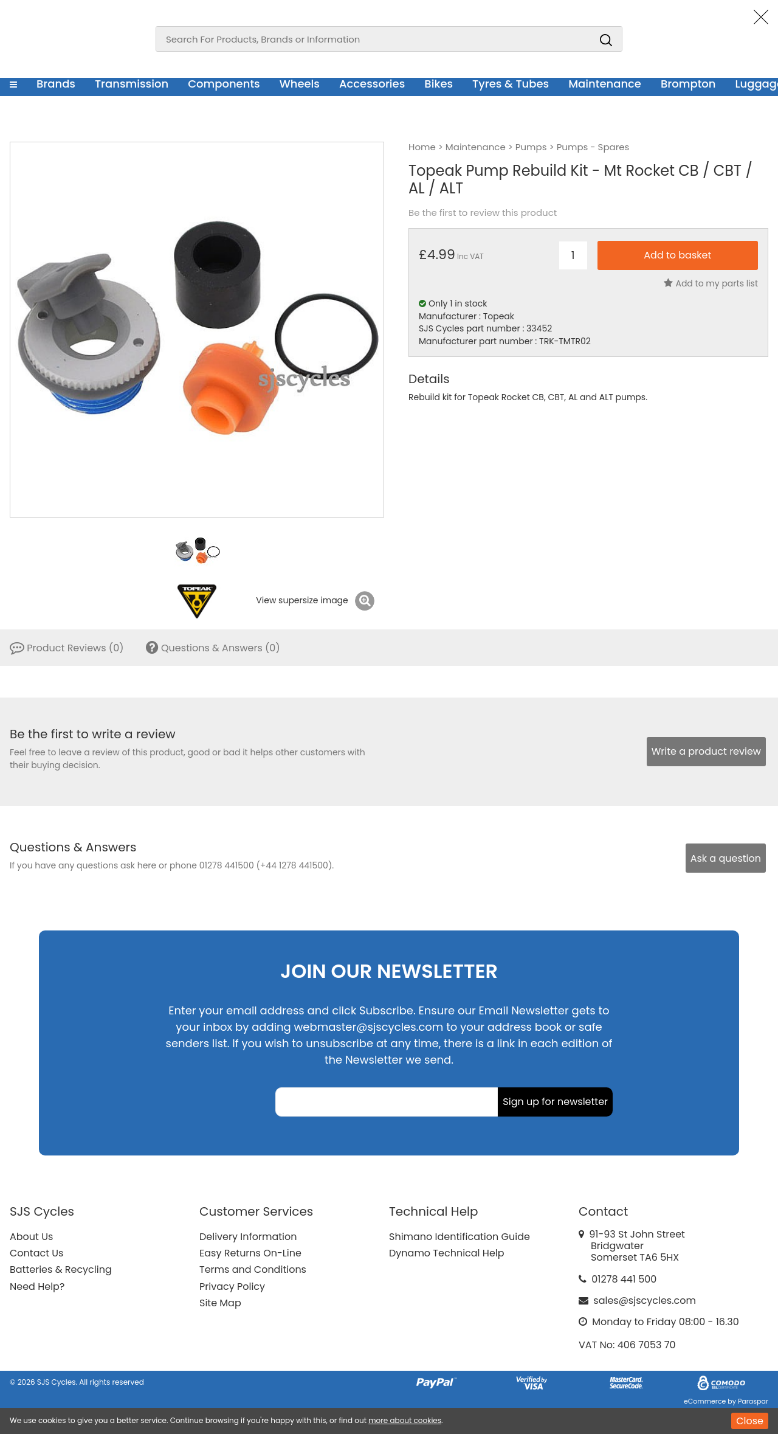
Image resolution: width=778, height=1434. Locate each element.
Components (224, 83)
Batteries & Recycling (61, 1269)
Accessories (372, 83)
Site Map (220, 1303)
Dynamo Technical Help (446, 1253)
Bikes (438, 83)
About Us (31, 1237)
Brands (55, 83)
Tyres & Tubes (510, 83)
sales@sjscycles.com (644, 1301)
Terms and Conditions (252, 1269)
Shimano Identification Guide (459, 1237)
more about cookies (404, 1420)
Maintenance (604, 83)
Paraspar (753, 1401)
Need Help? (37, 1287)
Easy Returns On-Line (250, 1253)
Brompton (688, 83)
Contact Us (36, 1253)
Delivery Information (248, 1237)
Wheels (300, 83)
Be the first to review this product (482, 212)
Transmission (131, 83)
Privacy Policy (232, 1287)
